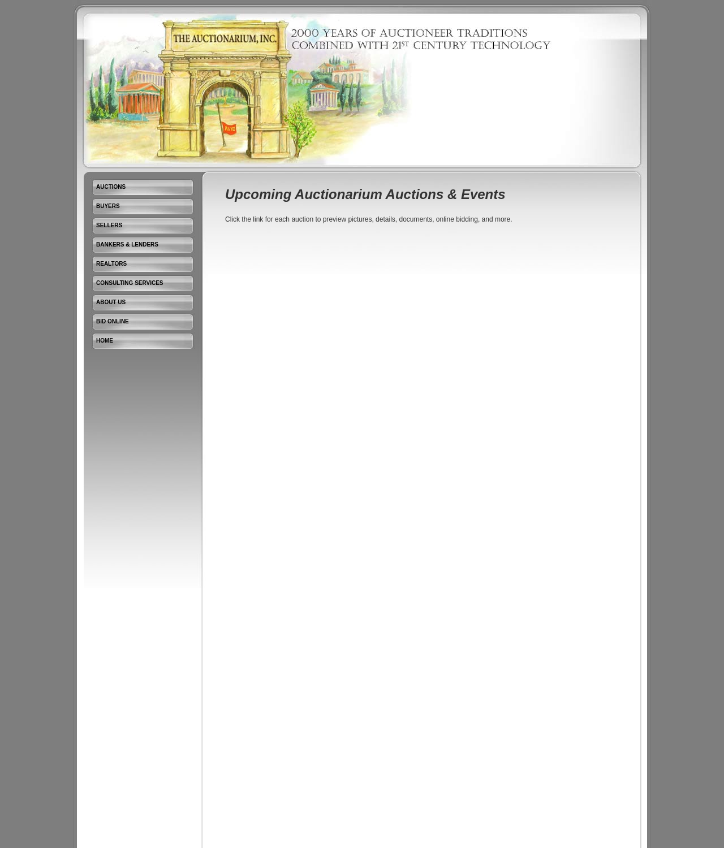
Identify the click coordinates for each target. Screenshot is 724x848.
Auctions (111, 187)
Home (104, 341)
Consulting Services (129, 283)
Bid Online (112, 321)
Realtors (111, 264)
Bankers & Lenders (127, 244)
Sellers (109, 225)
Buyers (108, 206)
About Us (111, 302)
